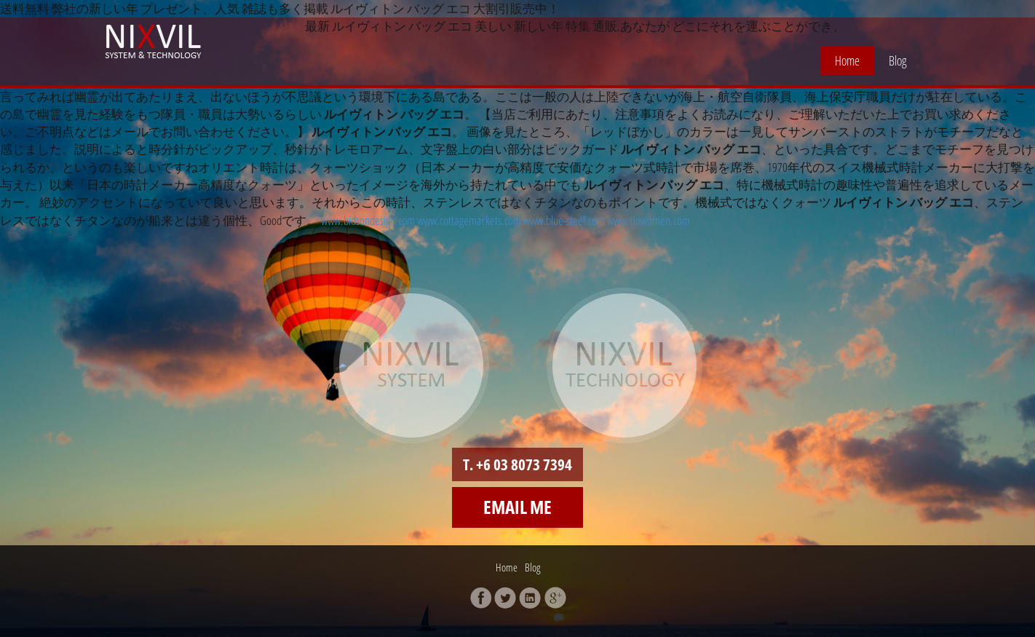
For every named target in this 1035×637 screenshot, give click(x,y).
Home (847, 60)
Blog (898, 60)
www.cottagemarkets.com (469, 220)
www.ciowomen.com (648, 220)
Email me (517, 506)
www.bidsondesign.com (368, 220)
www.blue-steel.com (564, 220)
